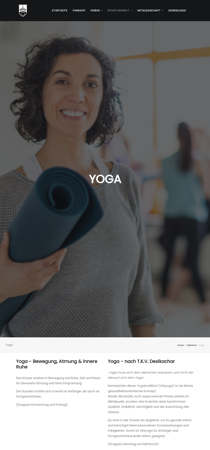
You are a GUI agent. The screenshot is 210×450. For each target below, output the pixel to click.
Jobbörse (191, 92)
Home (181, 92)
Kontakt (83, 424)
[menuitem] (60, 10)
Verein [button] (96, 10)
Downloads (177, 10)
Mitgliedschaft (88, 429)
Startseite (59, 10)
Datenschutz (25, 429)
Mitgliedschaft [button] (150, 10)
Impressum (24, 424)
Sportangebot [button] (120, 10)
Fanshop (79, 10)
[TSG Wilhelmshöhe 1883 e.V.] (20, 10)
